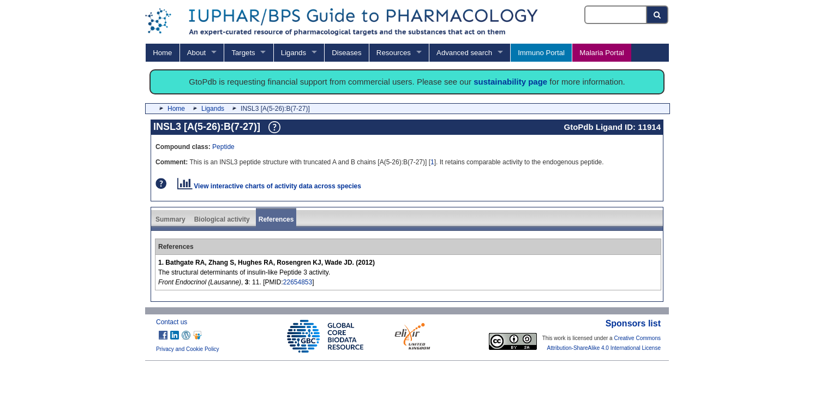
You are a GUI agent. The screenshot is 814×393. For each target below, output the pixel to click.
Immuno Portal (541, 53)
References (276, 219)
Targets (243, 53)
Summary (170, 219)
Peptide (223, 147)
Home (162, 53)
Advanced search (464, 53)
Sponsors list (633, 323)
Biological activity (222, 219)
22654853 (297, 282)
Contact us (171, 322)
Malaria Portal (601, 53)
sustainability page (510, 81)
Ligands (293, 53)
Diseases (346, 53)
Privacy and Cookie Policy (187, 349)
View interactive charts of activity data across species (269, 186)
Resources (393, 53)
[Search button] (657, 14)
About (196, 53)
